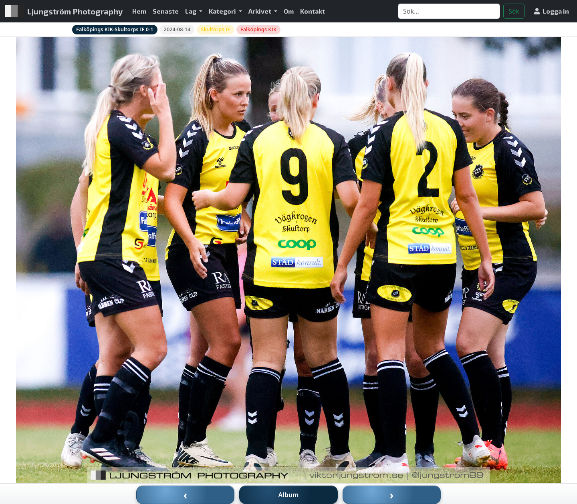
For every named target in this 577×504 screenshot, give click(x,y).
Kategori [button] (223, 11)
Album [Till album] (288, 494)
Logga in (551, 11)
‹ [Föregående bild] (186, 494)
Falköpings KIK (258, 29)
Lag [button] (191, 11)
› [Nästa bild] (392, 494)
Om (289, 11)
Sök (513, 11)
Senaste (166, 11)
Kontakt (312, 11)
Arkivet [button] (260, 11)
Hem (139, 11)
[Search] (449, 11)
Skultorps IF (215, 29)
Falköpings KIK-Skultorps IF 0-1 (114, 29)
